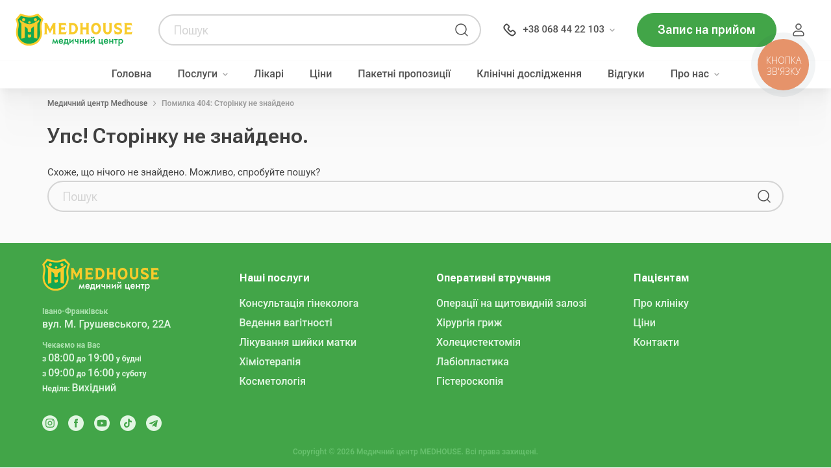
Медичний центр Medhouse (97, 103)
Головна (132, 74)
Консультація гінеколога (299, 303)
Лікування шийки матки (298, 342)
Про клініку (661, 303)
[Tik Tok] (128, 423)
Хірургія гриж (469, 323)
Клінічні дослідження (529, 74)
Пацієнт (798, 30)
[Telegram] (154, 423)
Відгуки (626, 74)
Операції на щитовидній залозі (511, 303)
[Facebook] (76, 423)
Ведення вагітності (286, 323)
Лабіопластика (472, 362)
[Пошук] (461, 30)
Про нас (690, 74)
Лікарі (269, 74)
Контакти (657, 342)
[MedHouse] (74, 29)
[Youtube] (102, 423)
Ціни (321, 74)
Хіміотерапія (270, 362)
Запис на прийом (707, 29)
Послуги (197, 74)
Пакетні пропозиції (404, 74)
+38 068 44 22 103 (563, 29)
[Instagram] (50, 423)
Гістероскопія (469, 381)
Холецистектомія (478, 342)
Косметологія (273, 381)
